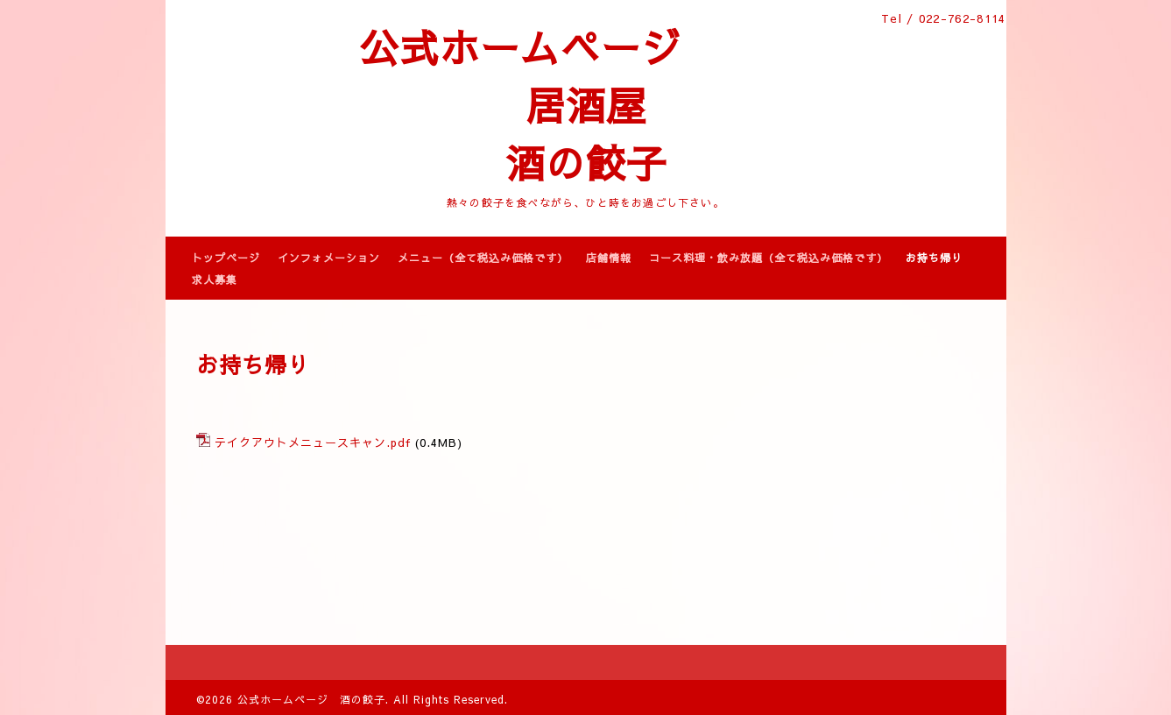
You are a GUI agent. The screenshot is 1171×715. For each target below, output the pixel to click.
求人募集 (214, 280)
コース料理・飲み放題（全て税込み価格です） (768, 258)
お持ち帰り (934, 258)
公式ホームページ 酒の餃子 (311, 699)
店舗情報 (608, 258)
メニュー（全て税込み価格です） (483, 258)
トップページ (226, 258)
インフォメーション (329, 258)
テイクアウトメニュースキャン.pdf (313, 442)
